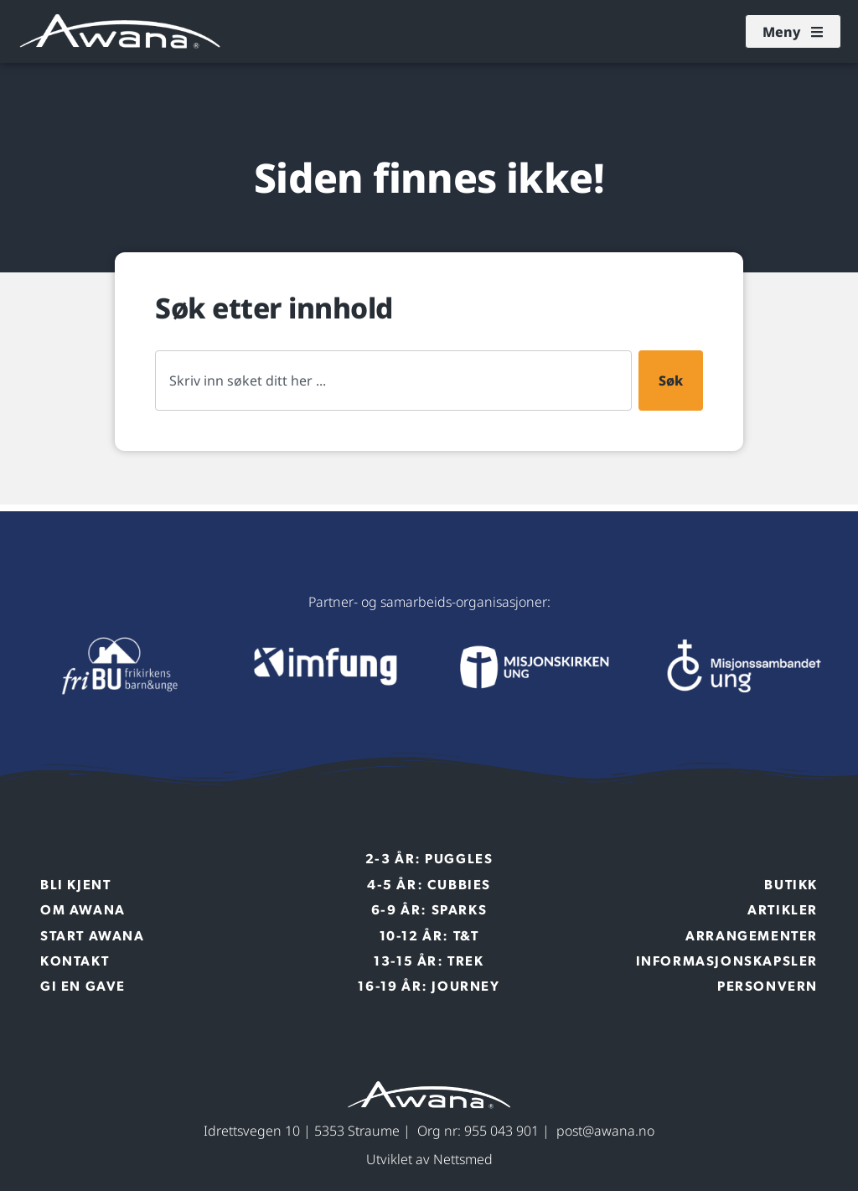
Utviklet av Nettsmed (429, 1159)
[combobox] (393, 380)
